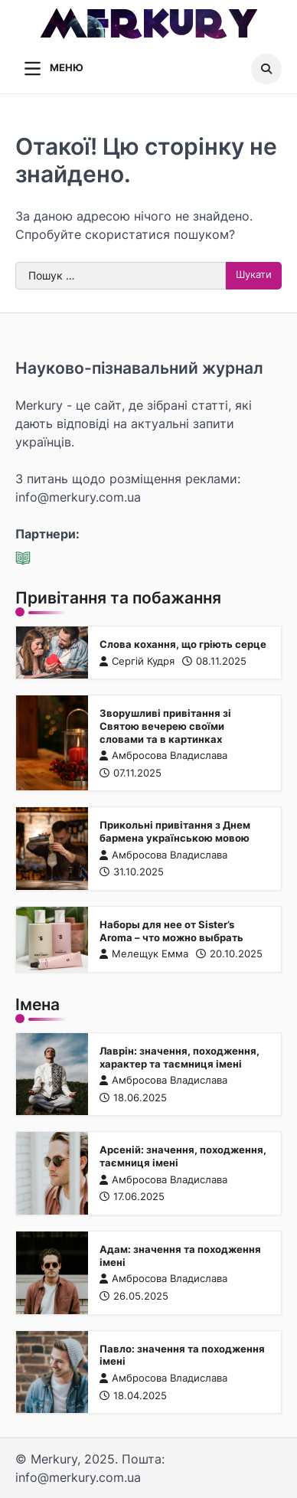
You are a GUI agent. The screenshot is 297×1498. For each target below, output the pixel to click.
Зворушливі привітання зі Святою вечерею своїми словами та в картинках (165, 726)
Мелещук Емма (144, 954)
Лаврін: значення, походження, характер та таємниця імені (179, 1057)
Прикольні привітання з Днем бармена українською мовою (175, 832)
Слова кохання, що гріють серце (183, 644)
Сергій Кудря (137, 661)
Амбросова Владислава (163, 756)
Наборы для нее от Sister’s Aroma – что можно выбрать (171, 932)
